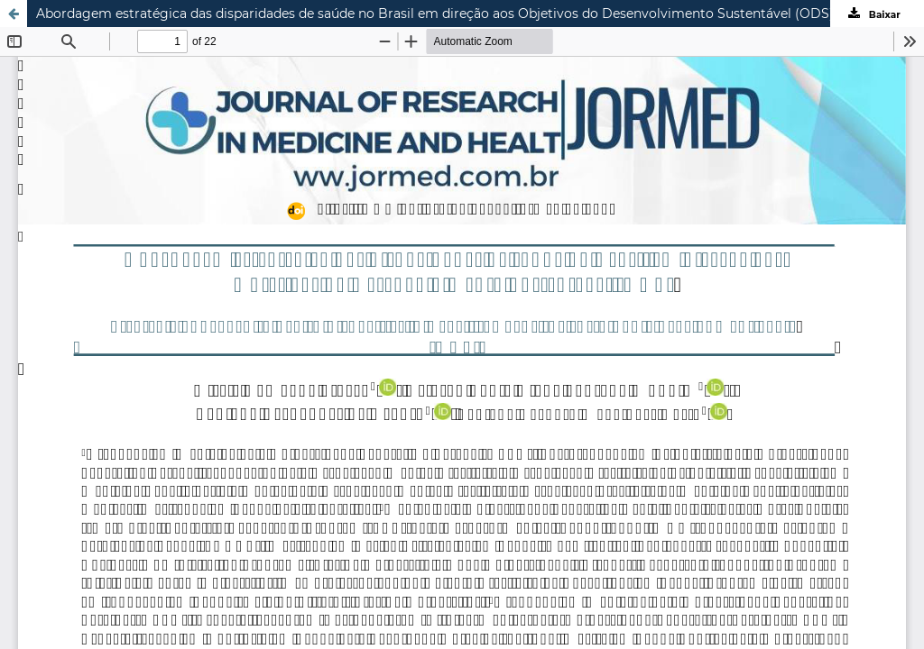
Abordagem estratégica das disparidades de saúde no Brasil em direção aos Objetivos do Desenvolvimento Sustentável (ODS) (435, 13)
